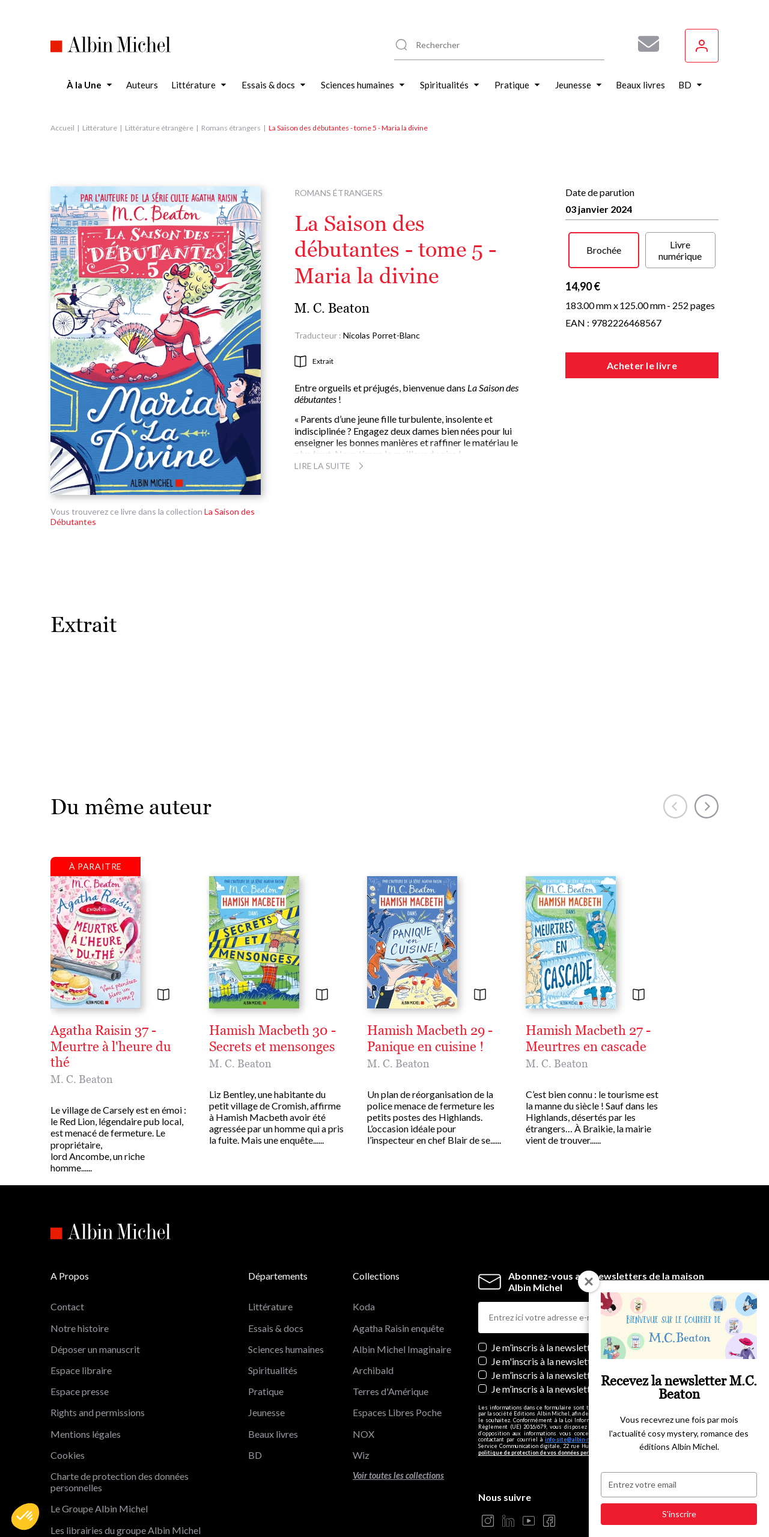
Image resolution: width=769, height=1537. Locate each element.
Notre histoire (79, 1250)
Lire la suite (330, 466)
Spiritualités (272, 1292)
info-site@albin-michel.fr (577, 1361)
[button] (25, 1516)
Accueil (62, 127)
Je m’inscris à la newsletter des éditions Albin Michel (598, 1269)
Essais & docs (275, 1250)
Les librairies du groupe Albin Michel (125, 1452)
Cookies (67, 1376)
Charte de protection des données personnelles (119, 1403)
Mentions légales (85, 1355)
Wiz (361, 1376)
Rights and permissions (97, 1334)
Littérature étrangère (159, 127)
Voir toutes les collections (398, 1397)
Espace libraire (81, 1292)
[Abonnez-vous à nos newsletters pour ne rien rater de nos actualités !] (644, 44)
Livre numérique (680, 250)
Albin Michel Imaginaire (99, 1473)
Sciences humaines (286, 1271)
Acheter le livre (642, 365)
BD (255, 1376)
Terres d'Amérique (390, 1313)
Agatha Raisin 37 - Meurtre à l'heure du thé (176, 1030)
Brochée (603, 250)
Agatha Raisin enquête (398, 1250)
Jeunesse (266, 1334)
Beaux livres (273, 1355)
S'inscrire (679, 1514)
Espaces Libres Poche (397, 1334)
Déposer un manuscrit (95, 1271)
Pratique (266, 1313)
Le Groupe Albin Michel (99, 1431)
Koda (364, 1229)
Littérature (99, 127)
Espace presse (79, 1313)
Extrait (313, 361)
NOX (363, 1355)
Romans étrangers (231, 127)
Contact (67, 1229)
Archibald (373, 1292)
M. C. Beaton (331, 308)
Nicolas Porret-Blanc (381, 335)
